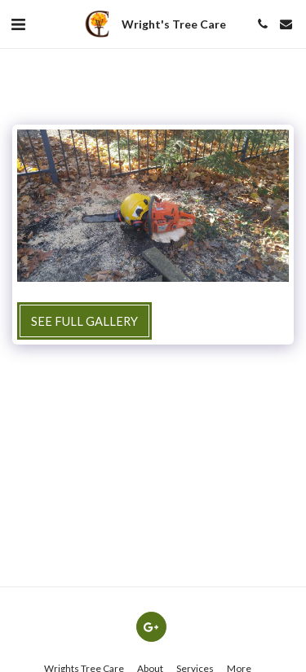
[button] (18, 23)
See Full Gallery (84, 321)
